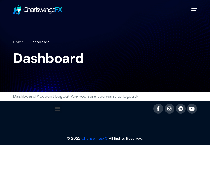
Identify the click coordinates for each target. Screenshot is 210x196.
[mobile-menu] (192, 10)
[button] (57, 108)
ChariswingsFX (94, 138)
